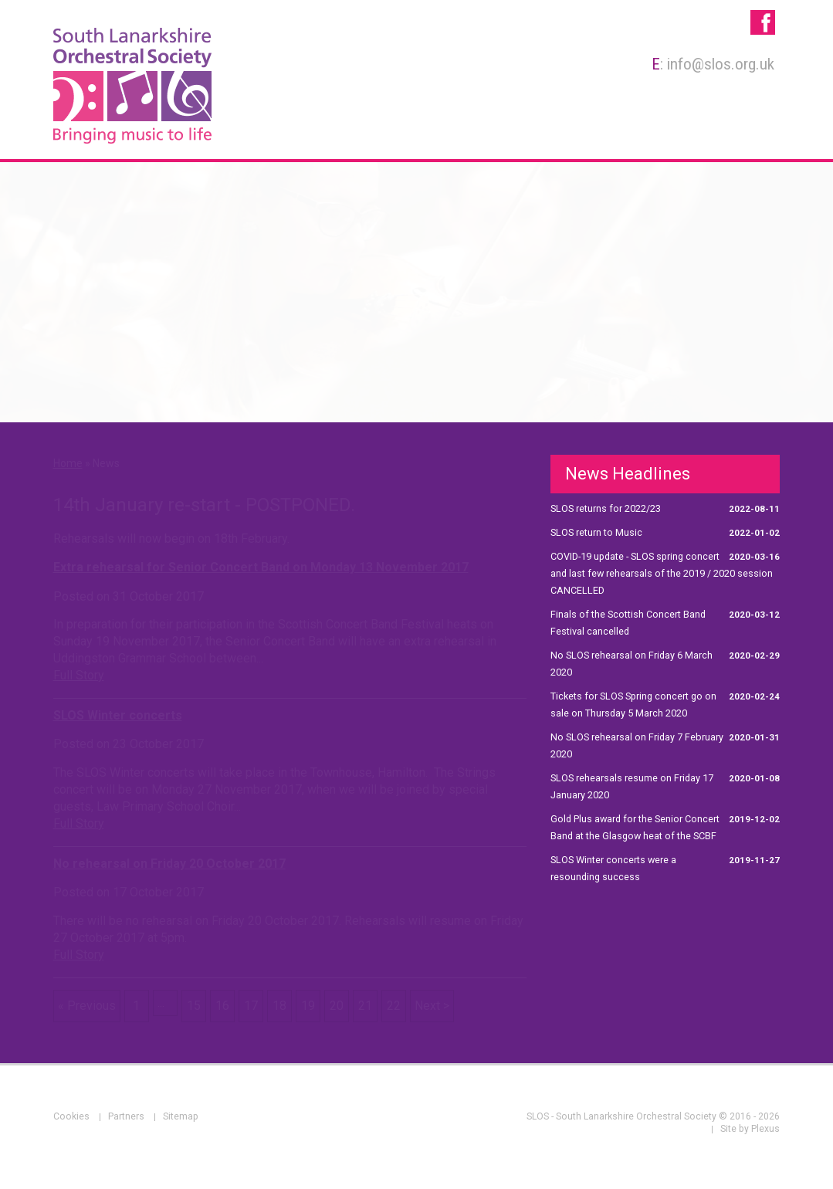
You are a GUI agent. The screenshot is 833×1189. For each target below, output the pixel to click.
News (753, 133)
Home (268, 133)
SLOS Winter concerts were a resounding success (665, 867)
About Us (335, 133)
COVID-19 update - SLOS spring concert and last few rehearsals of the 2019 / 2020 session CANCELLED (665, 572)
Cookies (71, 1116)
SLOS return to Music (665, 532)
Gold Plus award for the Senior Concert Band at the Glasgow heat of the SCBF (665, 826)
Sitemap (180, 1116)
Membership (424, 133)
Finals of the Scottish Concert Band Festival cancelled (665, 621)
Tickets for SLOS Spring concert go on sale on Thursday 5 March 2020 (665, 703)
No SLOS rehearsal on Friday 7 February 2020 (665, 744)
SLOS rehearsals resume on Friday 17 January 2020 (665, 785)
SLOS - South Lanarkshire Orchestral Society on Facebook (763, 22)
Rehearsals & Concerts (563, 133)
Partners (126, 1116)
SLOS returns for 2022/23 (665, 508)
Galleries (688, 133)
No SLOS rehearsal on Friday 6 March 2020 (665, 662)
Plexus (765, 1128)
